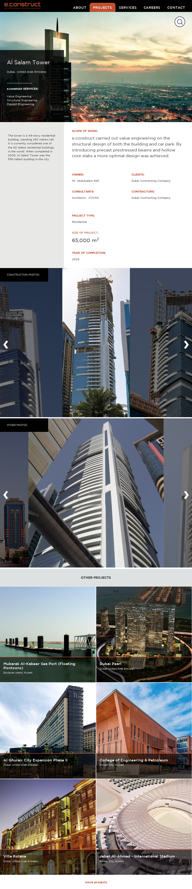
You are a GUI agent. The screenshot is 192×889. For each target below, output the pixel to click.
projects (102, 7)
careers (152, 7)
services (128, 7)
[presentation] (5, 342)
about (79, 7)
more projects (96, 882)
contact (176, 7)
